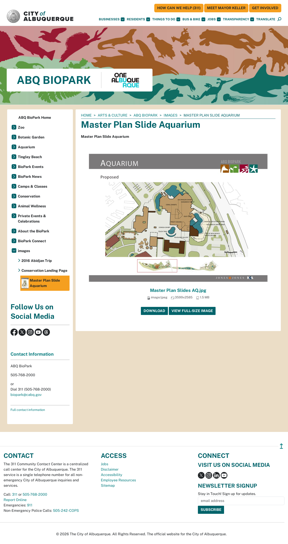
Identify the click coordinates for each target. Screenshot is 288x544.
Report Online (15, 500)
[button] (265, 19)
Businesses (112, 19)
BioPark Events (30, 167)
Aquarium (26, 147)
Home (86, 115)
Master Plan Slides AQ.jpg (178, 290)
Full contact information (28, 410)
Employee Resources (118, 480)
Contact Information (32, 354)
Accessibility (111, 475)
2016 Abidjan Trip (36, 261)
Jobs (214, 19)
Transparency (238, 19)
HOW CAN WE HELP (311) (179, 8)
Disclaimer (110, 469)
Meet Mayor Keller (226, 8)
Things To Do (166, 19)
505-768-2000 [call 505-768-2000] (35, 494)
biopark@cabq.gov (26, 395)
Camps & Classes (32, 186)
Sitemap (108, 485)
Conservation (29, 196)
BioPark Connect (32, 241)
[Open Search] (279, 19)
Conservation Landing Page (44, 270)
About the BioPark (33, 231)
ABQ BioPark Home (34, 117)
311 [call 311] (14, 494)
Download (154, 311)
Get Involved (265, 8)
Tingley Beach (30, 157)
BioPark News (30, 176)
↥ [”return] (281, 446)
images (171, 115)
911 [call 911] (29, 505)
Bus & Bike (193, 19)
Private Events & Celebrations (32, 218)
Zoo (21, 127)
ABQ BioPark (145, 115)
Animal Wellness (32, 206)
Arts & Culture (112, 115)
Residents (138, 19)
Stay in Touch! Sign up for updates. (227, 494)
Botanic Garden (31, 137)
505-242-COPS (66, 510)
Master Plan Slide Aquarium (40, 283)
